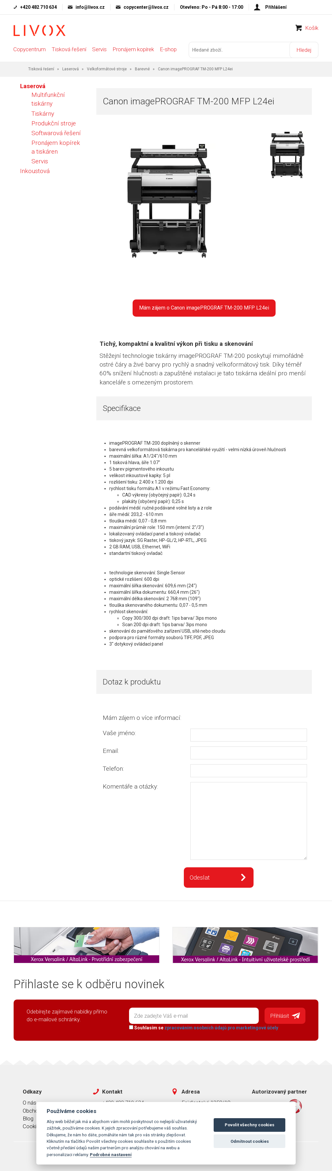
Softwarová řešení (56, 133)
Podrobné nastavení (111, 1154)
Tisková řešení (69, 49)
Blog (28, 1118)
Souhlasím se (203, 1027)
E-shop (168, 49)
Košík (311, 28)
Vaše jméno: (119, 733)
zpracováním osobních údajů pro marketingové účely (221, 1027)
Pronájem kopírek (133, 49)
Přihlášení (276, 7)
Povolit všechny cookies (249, 1124)
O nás (29, 1102)
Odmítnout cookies (250, 1141)
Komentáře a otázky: (130, 786)
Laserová (70, 69)
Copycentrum (29, 49)
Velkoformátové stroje (107, 69)
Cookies (32, 1126)
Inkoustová (35, 171)
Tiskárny (42, 113)
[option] (287, 155)
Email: (111, 751)
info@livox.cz (90, 7)
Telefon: (113, 768)
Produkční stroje (53, 123)
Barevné (142, 69)
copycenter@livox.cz (146, 7)
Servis (99, 49)
